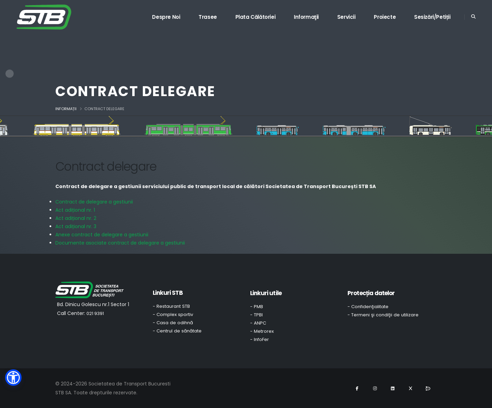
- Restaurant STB (171, 306)
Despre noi (166, 17)
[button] (13, 377)
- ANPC (258, 323)
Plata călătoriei (255, 17)
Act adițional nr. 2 (75, 218)
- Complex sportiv (173, 314)
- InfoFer (259, 339)
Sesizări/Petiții (432, 17)
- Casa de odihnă (173, 322)
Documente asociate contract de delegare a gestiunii (120, 242)
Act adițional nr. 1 (75, 210)
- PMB (256, 306)
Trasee (208, 17)
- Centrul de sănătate (177, 331)
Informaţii (306, 17)
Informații (66, 108)
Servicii (346, 17)
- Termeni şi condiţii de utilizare (383, 315)
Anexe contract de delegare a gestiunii (101, 234)
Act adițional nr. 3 (75, 226)
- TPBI (256, 315)
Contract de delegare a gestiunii (94, 201)
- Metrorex (262, 331)
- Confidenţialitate (367, 306)
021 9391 (95, 313)
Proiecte (385, 17)
